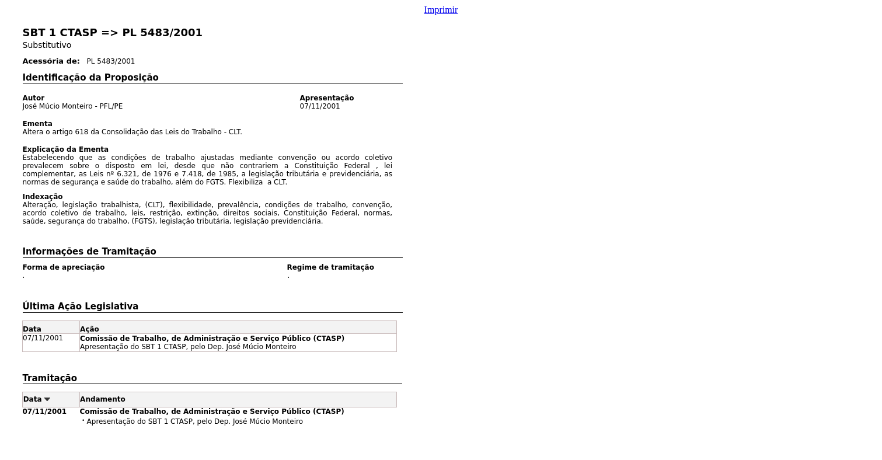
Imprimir (441, 10)
